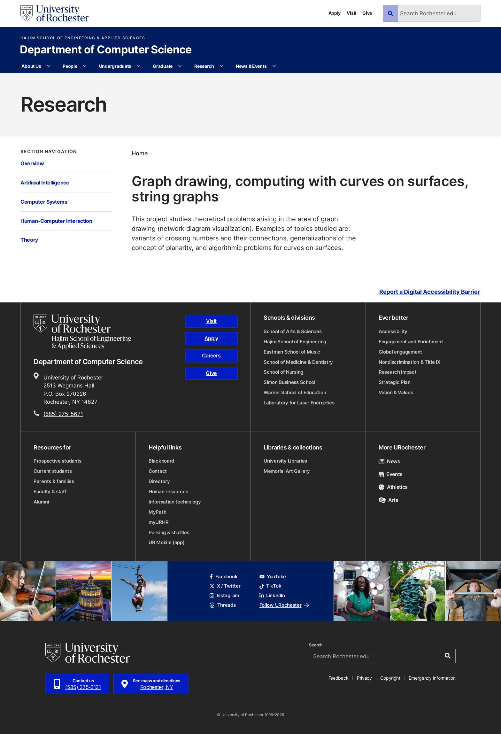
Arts (388, 500)
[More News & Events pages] (274, 66)
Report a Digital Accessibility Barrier (429, 291)
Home (140, 153)
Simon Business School (289, 382)
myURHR (158, 522)
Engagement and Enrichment (411, 341)
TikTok (270, 585)
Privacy (364, 678)
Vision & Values (396, 392)
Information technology (175, 501)
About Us (31, 66)
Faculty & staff (50, 491)
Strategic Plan (395, 382)
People (70, 66)
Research (204, 66)
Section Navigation (48, 151)
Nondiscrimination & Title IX (409, 362)
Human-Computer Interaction (56, 220)
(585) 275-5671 (63, 414)
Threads (222, 605)
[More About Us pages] (48, 66)
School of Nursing (283, 372)
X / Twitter (225, 585)
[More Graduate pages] (179, 66)
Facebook (223, 576)
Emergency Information (432, 678)
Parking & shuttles (169, 532)
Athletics (393, 486)
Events (391, 474)
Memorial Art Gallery (287, 471)
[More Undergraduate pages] (138, 66)
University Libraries (285, 460)
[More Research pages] (221, 66)
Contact (158, 471)
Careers (211, 355)
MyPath (157, 512)
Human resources (168, 491)
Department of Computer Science (106, 50)
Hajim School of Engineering (295, 341)
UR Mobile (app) (167, 542)
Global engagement (400, 351)
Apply (334, 13)
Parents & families (54, 481)
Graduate (163, 66)
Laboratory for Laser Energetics (299, 402)
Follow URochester (284, 605)
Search (316, 645)
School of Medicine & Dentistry (298, 362)
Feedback (338, 678)
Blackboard (161, 460)
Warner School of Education (295, 392)
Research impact (398, 372)
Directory (159, 481)
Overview (32, 163)
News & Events (251, 66)
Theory (29, 239)
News (389, 461)
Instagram (224, 595)
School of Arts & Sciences (293, 331)
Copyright (390, 678)
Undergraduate (115, 66)
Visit (351, 13)
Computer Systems (43, 201)
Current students (53, 471)
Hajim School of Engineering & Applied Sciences (82, 38)
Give (367, 13)
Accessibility (393, 331)
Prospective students (57, 460)
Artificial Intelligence (44, 182)
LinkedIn (272, 595)
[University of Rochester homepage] (54, 13)
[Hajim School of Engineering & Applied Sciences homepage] (82, 332)
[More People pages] (84, 66)
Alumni (41, 501)
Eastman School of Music (292, 351)
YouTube (272, 576)
